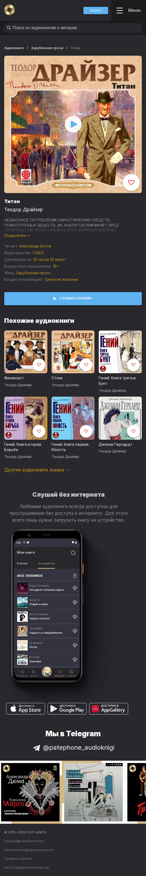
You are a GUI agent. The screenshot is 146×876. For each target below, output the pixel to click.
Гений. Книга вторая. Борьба (23, 447)
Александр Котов (35, 246)
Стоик (57, 378)
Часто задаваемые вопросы (26, 867)
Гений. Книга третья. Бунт (117, 381)
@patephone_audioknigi (73, 747)
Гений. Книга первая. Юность (70, 447)
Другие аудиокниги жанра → (37, 470)
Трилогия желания (61, 279)
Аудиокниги (14, 48)
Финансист (14, 378)
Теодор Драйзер (23, 209)
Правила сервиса (18, 859)
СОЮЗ (38, 253)
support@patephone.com (24, 841)
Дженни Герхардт (115, 444)
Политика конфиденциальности (29, 850)
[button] (95, 10)
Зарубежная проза (47, 48)
